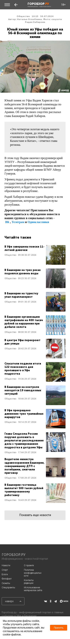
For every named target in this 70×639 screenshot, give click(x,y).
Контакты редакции (29, 582)
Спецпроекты (8, 587)
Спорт (5, 570)
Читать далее (35, 255)
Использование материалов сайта (33, 589)
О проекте (29, 565)
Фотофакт (7, 578)
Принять (58, 627)
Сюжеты (6, 583)
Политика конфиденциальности (32, 573)
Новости (6, 565)
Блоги (5, 574)
